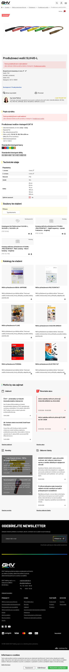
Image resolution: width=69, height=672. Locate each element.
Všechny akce (40, 444)
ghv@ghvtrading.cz (25, 583)
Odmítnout (41, 668)
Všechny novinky (6, 510)
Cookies (62, 602)
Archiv (3, 620)
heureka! (58, 633)
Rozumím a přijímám (58, 668)
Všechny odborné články (43, 510)
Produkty (5, 598)
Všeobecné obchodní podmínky (33, 617)
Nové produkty (6, 617)
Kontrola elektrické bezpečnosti (11, 604)
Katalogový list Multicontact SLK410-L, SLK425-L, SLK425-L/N (15, 227)
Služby (3, 612)
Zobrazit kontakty (7, 593)
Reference (27, 612)
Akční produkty (6, 615)
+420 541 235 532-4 (25, 580)
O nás (26, 598)
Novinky (8, 450)
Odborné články (46, 450)
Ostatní (63, 598)
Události (8, 391)
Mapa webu (63, 604)
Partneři (52, 598)
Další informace (5, 665)
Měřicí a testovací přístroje (9, 602)
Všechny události (7, 444)
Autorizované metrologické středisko (35, 610)
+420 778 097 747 (60, 98)
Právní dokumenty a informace (32, 615)
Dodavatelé (52, 602)
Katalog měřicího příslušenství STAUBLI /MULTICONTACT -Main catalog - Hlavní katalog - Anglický (15, 249)
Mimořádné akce (46, 391)
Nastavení (29, 668)
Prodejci (51, 604)
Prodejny (51, 607)
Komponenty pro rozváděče (10, 607)
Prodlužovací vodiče (39, 66)
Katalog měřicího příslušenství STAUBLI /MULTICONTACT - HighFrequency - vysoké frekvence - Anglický (50, 228)
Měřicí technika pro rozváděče (10, 610)
